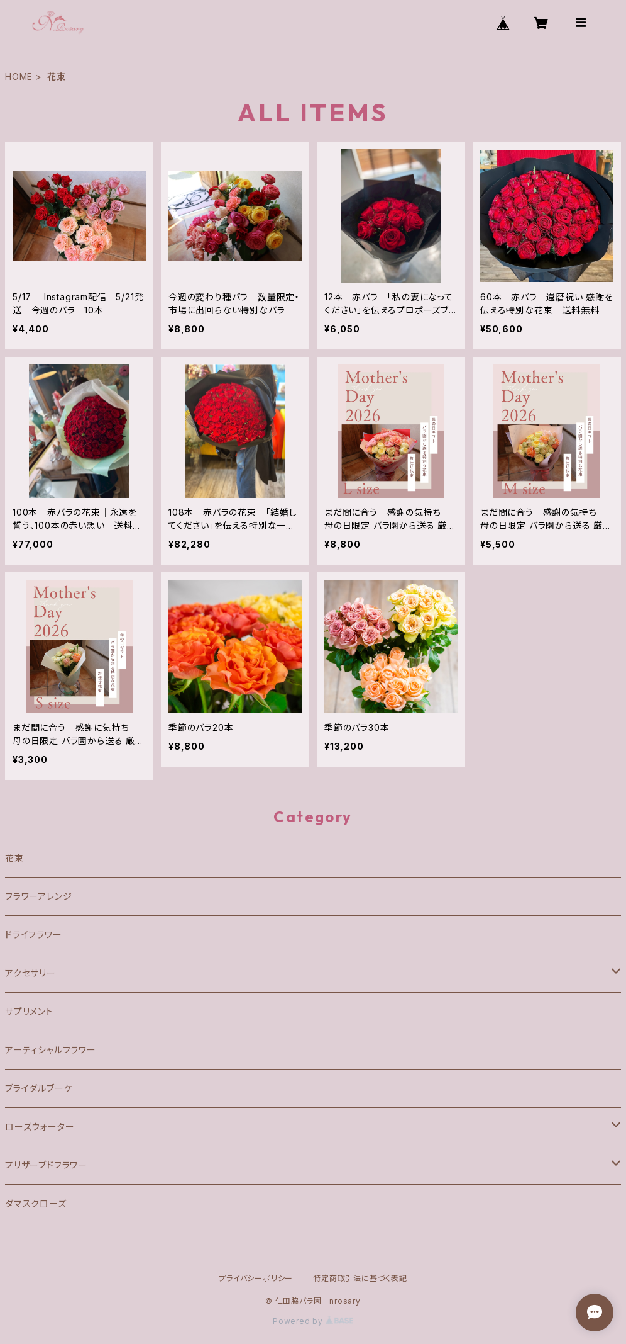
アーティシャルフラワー (50, 1049)
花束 (14, 857)
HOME (19, 76)
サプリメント (29, 1011)
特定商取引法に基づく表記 (360, 1278)
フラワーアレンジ (38, 896)
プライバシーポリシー (256, 1278)
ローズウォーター (39, 1126)
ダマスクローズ (36, 1203)
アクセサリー (30, 973)
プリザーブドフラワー (46, 1165)
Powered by (313, 1321)
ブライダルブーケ (38, 1088)
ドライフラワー (33, 934)
